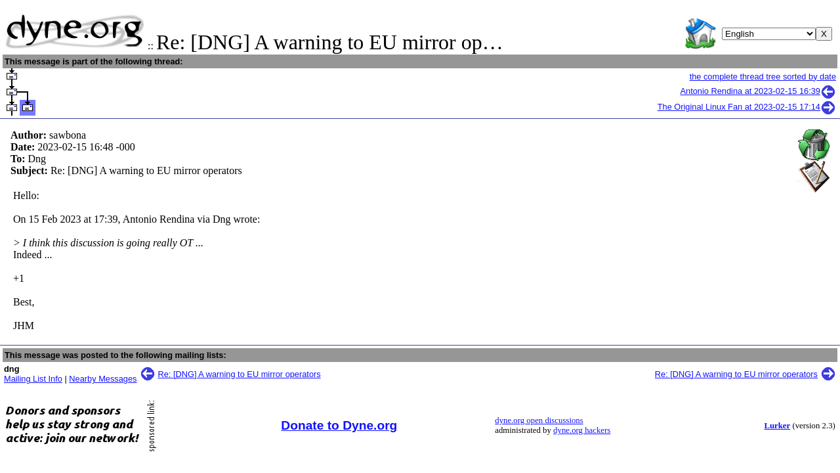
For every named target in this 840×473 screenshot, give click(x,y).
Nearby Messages (102, 379)
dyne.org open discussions (539, 420)
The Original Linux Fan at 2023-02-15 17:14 (747, 107)
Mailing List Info (33, 379)
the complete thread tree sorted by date (763, 76)
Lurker (777, 425)
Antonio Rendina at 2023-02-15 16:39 (758, 91)
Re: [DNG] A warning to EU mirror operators (239, 374)
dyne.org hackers (581, 430)
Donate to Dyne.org (339, 425)
